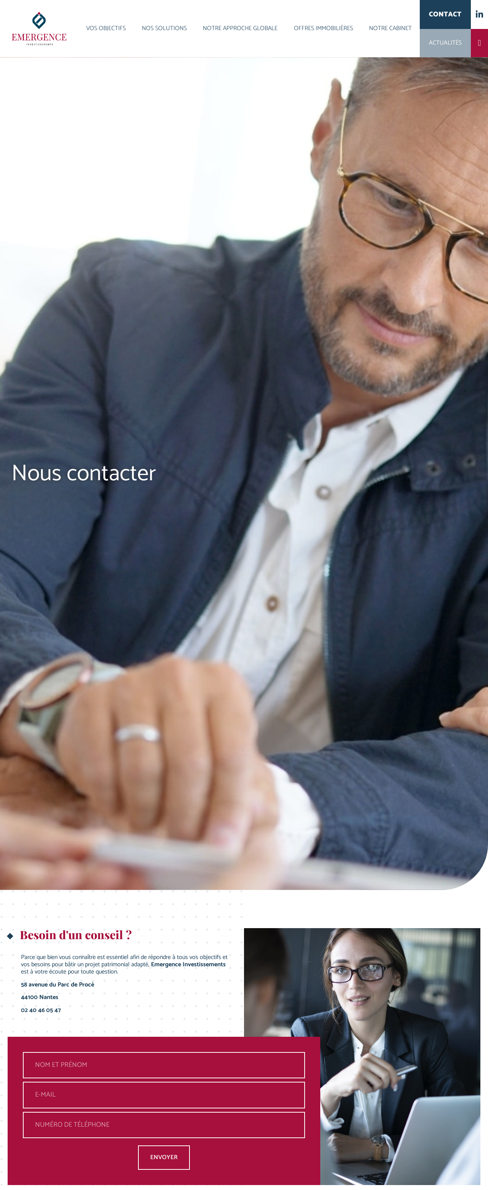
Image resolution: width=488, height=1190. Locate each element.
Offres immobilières (323, 28)
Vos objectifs (106, 28)
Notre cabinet (390, 28)
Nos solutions (164, 28)
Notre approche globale (240, 28)
